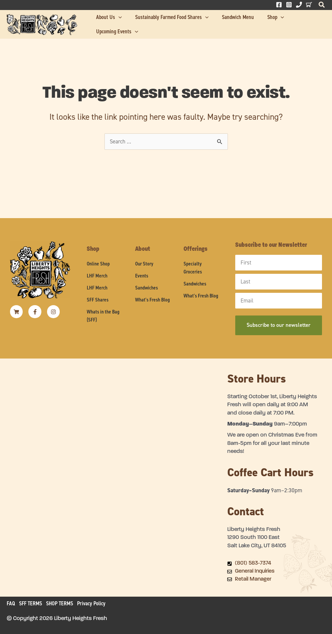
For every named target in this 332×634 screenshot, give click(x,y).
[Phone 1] (299, 5)
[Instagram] (289, 5)
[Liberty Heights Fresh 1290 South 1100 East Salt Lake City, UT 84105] (113, 461)
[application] (127, 22)
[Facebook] (279, 5)
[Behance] (309, 5)
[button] (322, 6)
